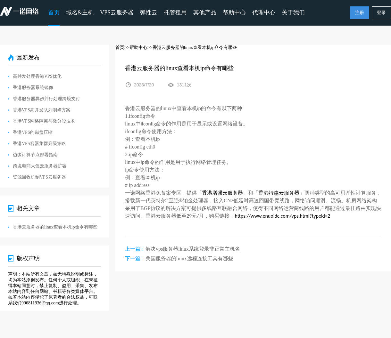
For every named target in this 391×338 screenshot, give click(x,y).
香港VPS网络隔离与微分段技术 (44, 121)
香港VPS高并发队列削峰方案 (42, 110)
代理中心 (263, 12)
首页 (54, 12)
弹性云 (148, 12)
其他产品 (204, 12)
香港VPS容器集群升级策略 (39, 143)
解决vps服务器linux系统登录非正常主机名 (193, 249)
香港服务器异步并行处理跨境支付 (46, 98)
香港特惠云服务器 (278, 193)
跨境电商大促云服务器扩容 (40, 166)
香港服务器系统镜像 (33, 87)
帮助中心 (234, 12)
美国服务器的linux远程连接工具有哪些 (189, 258)
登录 (381, 12)
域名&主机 (80, 12)
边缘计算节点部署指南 (35, 154)
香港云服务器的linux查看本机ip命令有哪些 (55, 227)
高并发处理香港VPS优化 (37, 76)
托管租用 (175, 12)
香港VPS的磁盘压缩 (33, 132)
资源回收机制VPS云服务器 (39, 177)
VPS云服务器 (117, 12)
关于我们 (293, 12)
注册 (359, 12)
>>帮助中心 (135, 47)
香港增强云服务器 (222, 193)
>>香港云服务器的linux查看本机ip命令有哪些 (192, 47)
